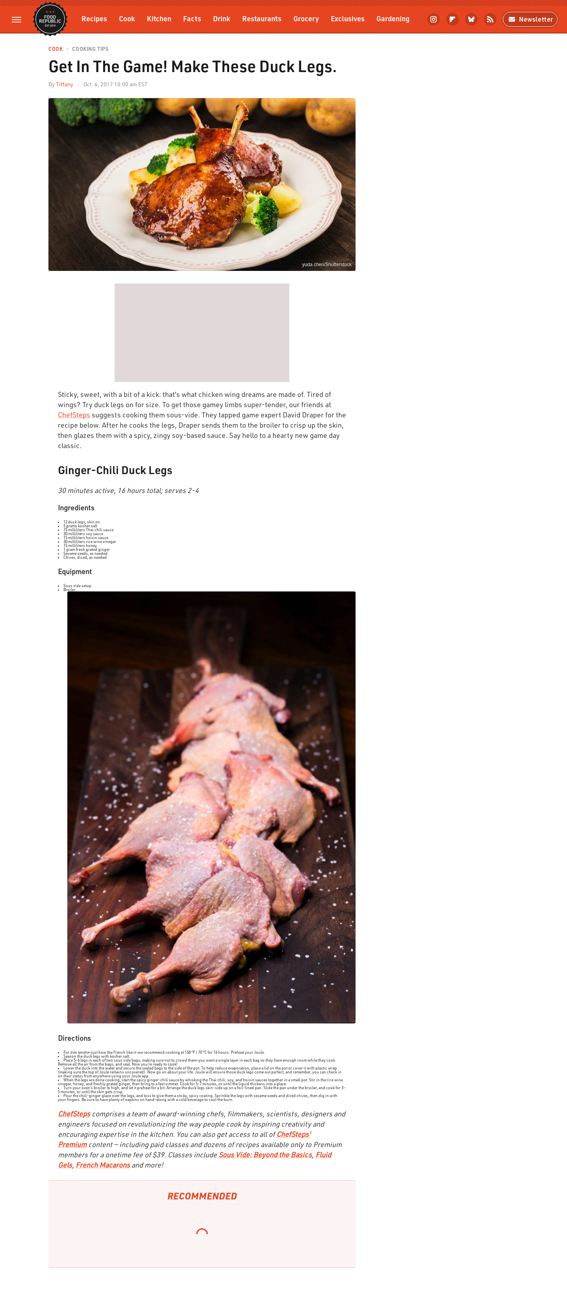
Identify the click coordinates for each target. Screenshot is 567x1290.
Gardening (393, 18)
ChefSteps (74, 414)
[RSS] (490, 19)
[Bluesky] (471, 19)
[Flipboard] (452, 19)
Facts (192, 18)
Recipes (94, 18)
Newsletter (530, 19)
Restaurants (262, 18)
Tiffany (64, 84)
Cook (127, 18)
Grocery (306, 18)
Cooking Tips (90, 49)
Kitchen (159, 18)
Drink (221, 18)
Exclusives (348, 18)
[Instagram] (433, 19)
